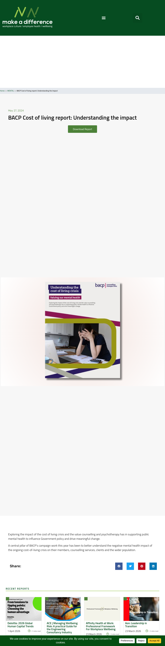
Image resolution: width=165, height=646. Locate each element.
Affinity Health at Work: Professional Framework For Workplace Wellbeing (101, 626)
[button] (104, 18)
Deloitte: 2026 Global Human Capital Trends (20, 625)
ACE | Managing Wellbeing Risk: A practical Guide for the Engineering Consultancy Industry (62, 628)
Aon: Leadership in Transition (136, 625)
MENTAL (10, 90)
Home (2, 90)
